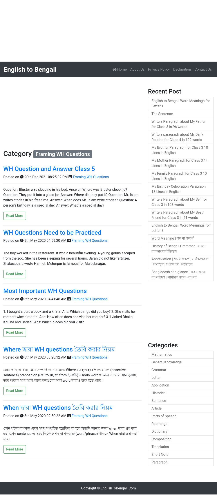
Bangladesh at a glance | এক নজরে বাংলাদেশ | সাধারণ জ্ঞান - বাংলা (178, 274)
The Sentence (162, 114)
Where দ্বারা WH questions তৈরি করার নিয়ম (59, 349)
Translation (160, 447)
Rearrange (160, 424)
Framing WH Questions (91, 177)
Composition (162, 439)
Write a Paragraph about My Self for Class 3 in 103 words (179, 202)
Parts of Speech (164, 416)
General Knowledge (167, 362)
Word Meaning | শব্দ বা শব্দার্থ (173, 238)
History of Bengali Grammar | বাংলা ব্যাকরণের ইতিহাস (179, 248)
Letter (156, 377)
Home (120, 69)
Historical (159, 393)
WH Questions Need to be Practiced (52, 232)
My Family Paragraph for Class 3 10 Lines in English (179, 176)
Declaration (182, 69)
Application (160, 385)
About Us (137, 69)
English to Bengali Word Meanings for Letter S (181, 228)
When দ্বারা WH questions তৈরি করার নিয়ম (58, 407)
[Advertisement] (108, 31)
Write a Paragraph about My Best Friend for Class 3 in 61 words (177, 215)
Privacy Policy (159, 69)
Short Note (160, 454)
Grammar (159, 370)
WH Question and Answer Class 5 (49, 168)
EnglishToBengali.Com (118, 488)
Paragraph (160, 462)
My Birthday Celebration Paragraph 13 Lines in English (179, 189)
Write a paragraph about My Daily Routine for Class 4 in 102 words (177, 137)
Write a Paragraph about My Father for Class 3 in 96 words (179, 124)
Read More (14, 216)
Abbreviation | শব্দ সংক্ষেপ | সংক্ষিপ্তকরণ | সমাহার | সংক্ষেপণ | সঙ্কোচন (181, 261)
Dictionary (159, 431)
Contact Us (203, 69)
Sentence (159, 401)
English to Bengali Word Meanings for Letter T (181, 103)
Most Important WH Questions (45, 291)
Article (157, 408)
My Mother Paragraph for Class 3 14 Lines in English (180, 163)
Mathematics (162, 354)
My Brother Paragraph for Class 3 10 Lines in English (180, 150)
